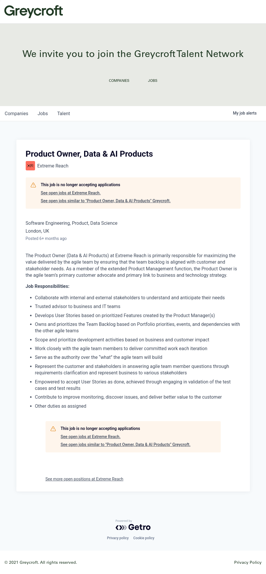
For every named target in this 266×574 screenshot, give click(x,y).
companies (16, 113)
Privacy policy (117, 538)
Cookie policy (143, 538)
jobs (43, 113)
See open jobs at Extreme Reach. (71, 193)
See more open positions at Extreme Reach (85, 479)
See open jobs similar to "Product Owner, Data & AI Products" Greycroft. (106, 200)
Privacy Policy (248, 562)
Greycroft (33, 11)
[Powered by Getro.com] (133, 525)
